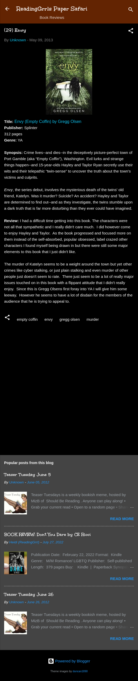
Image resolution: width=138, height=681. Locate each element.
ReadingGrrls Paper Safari (52, 8)
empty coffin (27, 319)
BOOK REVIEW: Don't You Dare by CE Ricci (47, 534)
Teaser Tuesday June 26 (29, 594)
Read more (122, 518)
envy (49, 319)
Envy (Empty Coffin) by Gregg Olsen (47, 121)
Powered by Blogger (69, 661)
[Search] (131, 10)
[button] (131, 32)
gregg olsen (70, 319)
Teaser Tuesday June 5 (27, 474)
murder (92, 319)
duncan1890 (80, 671)
